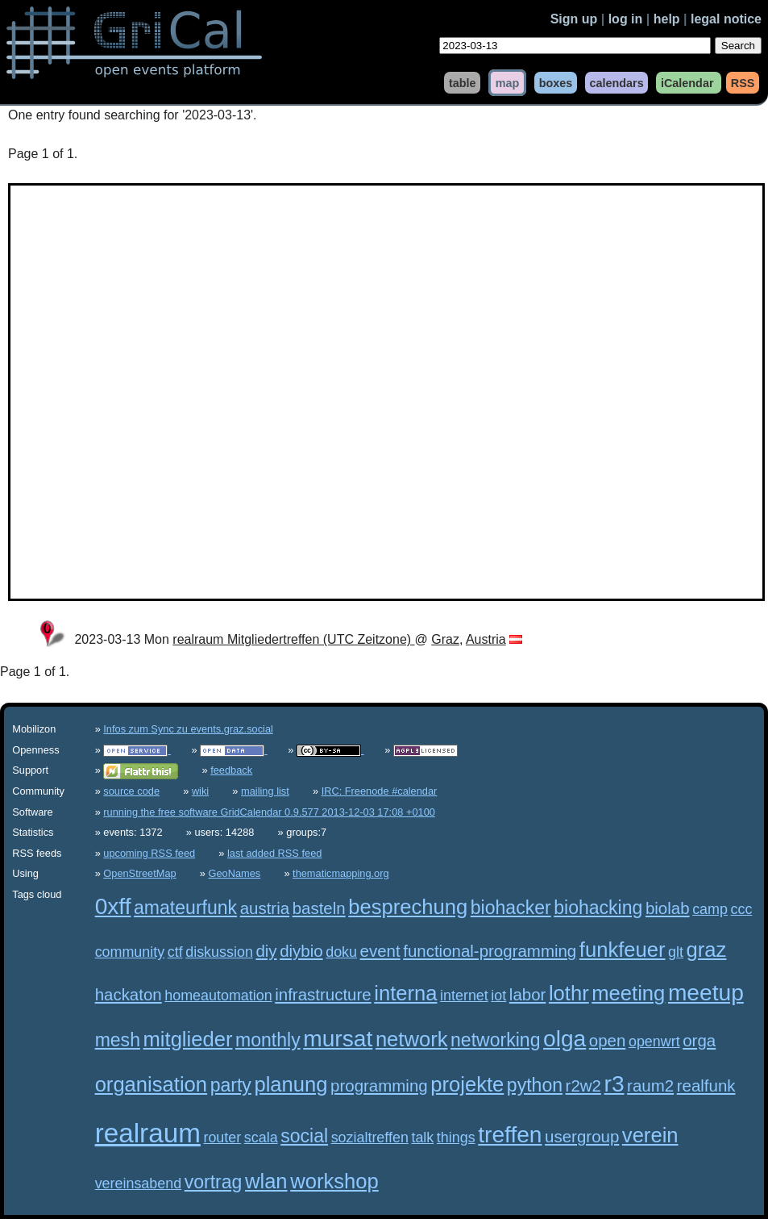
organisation (151, 1084)
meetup (706, 992)
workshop (334, 1181)
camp (710, 909)
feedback (231, 770)
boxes (556, 82)
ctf (175, 952)
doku (341, 952)
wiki (200, 791)
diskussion (219, 952)
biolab (668, 908)
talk (422, 1137)
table (462, 82)
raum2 (650, 1085)
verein (650, 1135)
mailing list (265, 791)
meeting (628, 993)
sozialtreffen (370, 1137)
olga (564, 1038)
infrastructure (323, 994)
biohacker (511, 907)
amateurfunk (185, 907)
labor (527, 994)
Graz (445, 639)
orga (699, 1040)
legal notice (726, 19)
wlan (266, 1181)
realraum (148, 1133)
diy (265, 950)
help (667, 19)
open (607, 1040)
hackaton (128, 994)
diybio (301, 950)
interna (405, 993)
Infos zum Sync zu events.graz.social (188, 729)
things (456, 1137)
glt (675, 952)
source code (131, 791)
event (380, 950)
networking (495, 1039)
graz (707, 949)
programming (379, 1085)
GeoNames (235, 873)
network (412, 1039)
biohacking (598, 907)
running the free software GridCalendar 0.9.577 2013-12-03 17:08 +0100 (269, 812)
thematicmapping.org (341, 873)
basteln (319, 908)
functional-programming (489, 950)
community (130, 952)
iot (498, 995)
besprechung (407, 906)
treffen (510, 1134)
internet (464, 995)
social (304, 1135)
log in (625, 19)
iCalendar (687, 82)
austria (264, 908)
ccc (741, 909)
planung (290, 1084)
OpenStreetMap (139, 873)
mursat (337, 1038)
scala (261, 1137)
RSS (743, 82)
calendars (616, 82)
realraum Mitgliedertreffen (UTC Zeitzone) (293, 639)
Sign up (574, 19)
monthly (268, 1039)
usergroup (582, 1136)
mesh (117, 1039)
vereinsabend (138, 1183)
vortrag (214, 1181)
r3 (614, 1083)
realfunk (706, 1085)
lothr (569, 993)
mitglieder (188, 1039)
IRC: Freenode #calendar (380, 791)
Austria (486, 639)
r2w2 (583, 1085)
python (535, 1085)
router (222, 1137)
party (230, 1085)
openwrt (654, 1041)
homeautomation (218, 995)
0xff (113, 906)
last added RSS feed (274, 853)
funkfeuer (622, 949)
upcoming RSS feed (149, 853)
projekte (467, 1084)
